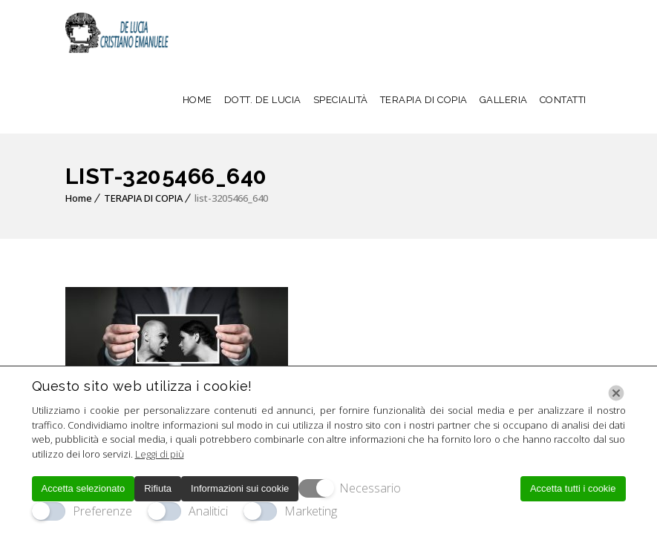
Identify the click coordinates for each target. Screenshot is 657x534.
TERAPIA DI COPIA (424, 99)
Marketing (310, 511)
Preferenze (102, 511)
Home (78, 198)
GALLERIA (504, 99)
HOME (197, 99)
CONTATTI (563, 99)
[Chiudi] (616, 393)
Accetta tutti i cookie (573, 488)
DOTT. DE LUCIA (262, 99)
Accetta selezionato (83, 488)
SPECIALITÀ (340, 99)
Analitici (208, 511)
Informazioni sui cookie (240, 488)
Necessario (370, 488)
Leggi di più (159, 454)
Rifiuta (157, 488)
